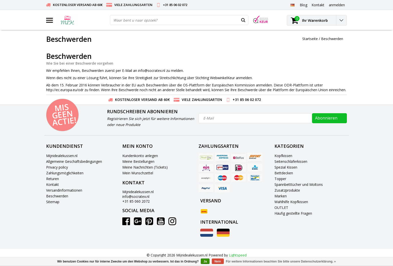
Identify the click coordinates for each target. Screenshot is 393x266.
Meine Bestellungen (138, 161)
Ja (205, 261)
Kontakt (52, 184)
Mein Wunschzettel (137, 173)
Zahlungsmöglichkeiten (64, 173)
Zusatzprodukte (287, 190)
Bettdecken (283, 173)
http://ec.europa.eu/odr (64, 89)
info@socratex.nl (135, 196)
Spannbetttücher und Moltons (298, 184)
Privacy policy (57, 167)
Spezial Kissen (285, 167)
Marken (280, 196)
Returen (52, 178)
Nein (218, 261)
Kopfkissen (283, 155)
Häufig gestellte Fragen (293, 213)
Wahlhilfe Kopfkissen (291, 201)
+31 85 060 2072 (136, 201)
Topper (280, 178)
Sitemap (52, 201)
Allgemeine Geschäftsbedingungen (74, 161)
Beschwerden (332, 38)
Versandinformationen (64, 190)
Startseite (310, 38)
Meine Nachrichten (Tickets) (145, 167)
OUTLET (281, 207)
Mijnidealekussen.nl (61, 155)
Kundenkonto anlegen (140, 155)
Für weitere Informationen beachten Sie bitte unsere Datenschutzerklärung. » (281, 261)
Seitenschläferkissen (290, 161)
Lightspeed (238, 255)
